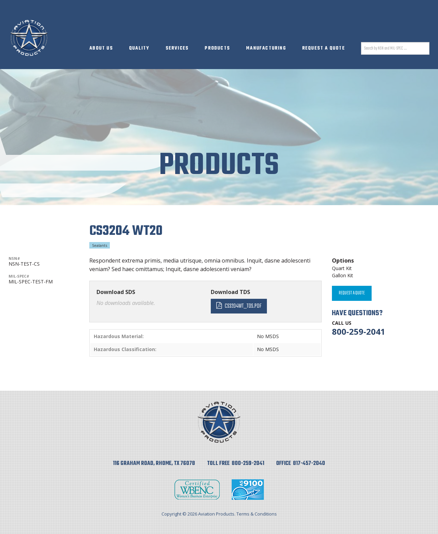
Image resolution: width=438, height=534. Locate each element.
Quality (139, 48)
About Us (101, 48)
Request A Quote (323, 48)
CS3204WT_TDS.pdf (243, 306)
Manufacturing (266, 48)
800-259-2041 (358, 331)
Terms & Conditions (256, 514)
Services (177, 48)
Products (217, 48)
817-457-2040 (309, 463)
